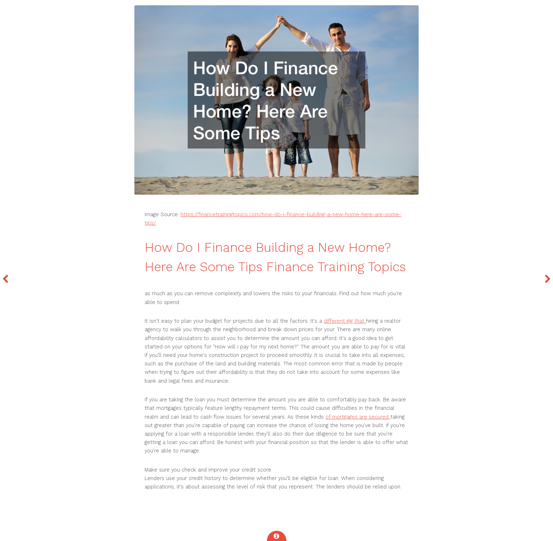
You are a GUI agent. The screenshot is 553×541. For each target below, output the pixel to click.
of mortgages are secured (358, 417)
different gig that (345, 321)
